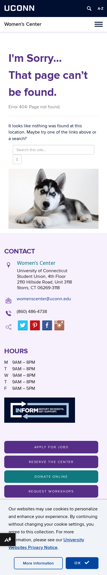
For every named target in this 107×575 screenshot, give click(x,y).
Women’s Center (22, 24)
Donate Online (51, 477)
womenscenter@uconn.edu (44, 299)
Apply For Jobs (51, 447)
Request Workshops (51, 491)
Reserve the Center (51, 462)
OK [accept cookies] (82, 562)
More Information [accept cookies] (38, 563)
